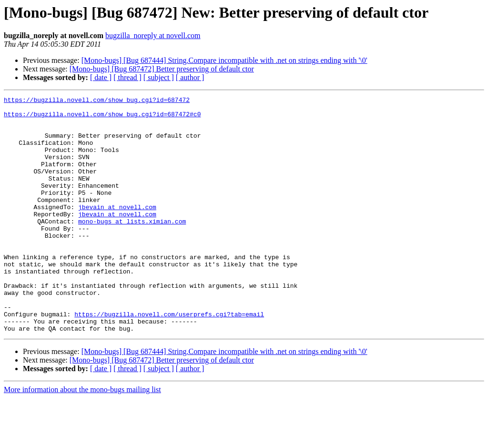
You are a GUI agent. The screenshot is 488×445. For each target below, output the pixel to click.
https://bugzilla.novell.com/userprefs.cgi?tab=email (169, 358)
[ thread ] (127, 77)
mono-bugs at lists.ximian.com (132, 247)
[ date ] (101, 77)
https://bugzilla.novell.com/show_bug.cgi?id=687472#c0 (102, 118)
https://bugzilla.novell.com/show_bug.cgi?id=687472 (97, 101)
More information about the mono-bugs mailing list (82, 437)
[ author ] (190, 77)
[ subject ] (158, 77)
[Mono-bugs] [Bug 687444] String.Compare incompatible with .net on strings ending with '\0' (224, 60)
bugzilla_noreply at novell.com (153, 35)
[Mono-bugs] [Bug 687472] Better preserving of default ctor (162, 69)
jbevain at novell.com (117, 229)
